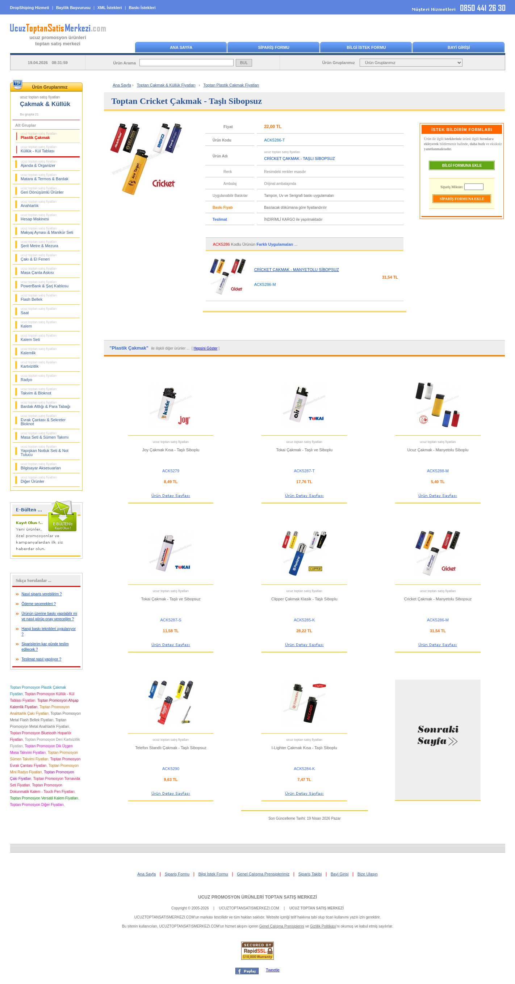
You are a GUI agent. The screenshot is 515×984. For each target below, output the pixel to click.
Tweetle (273, 970)
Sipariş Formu (177, 874)
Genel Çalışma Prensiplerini (281, 926)
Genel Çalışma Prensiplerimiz (263, 874)
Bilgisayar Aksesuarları (41, 466)
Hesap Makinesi (39, 217)
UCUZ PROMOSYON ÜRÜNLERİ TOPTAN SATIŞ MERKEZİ (257, 897)
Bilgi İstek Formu (213, 874)
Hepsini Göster (205, 348)
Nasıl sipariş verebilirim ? (42, 594)
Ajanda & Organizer (39, 164)
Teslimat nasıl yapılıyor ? (42, 659)
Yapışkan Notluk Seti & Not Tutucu (44, 451)
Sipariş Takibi (310, 874)
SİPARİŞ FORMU (273, 47)
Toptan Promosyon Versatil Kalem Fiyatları (44, 798)
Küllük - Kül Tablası (39, 149)
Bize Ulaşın (367, 874)
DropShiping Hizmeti (29, 7)
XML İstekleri (109, 7)
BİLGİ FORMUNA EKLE (462, 166)
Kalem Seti (39, 338)
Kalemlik (39, 351)
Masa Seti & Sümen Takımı (44, 435)
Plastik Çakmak (39, 136)
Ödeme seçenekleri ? (39, 604)
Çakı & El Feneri (39, 257)
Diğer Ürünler (39, 479)
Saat (39, 311)
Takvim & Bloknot (39, 391)
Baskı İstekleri (142, 7)
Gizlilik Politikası (323, 926)
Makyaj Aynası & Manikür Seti (47, 231)
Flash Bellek (39, 297)
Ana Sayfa (122, 85)
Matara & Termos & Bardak (44, 177)
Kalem (39, 324)
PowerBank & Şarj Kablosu (44, 284)
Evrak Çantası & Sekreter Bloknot (43, 420)
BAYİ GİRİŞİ (459, 47)
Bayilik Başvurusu (73, 7)
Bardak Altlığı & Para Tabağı (45, 405)
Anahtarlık (39, 204)
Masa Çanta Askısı (39, 271)
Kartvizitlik (39, 364)
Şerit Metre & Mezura (39, 244)
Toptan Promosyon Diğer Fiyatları (37, 805)
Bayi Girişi (340, 874)
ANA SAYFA (181, 47)
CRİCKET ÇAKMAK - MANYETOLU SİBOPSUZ (296, 269)
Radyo (39, 378)
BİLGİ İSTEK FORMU (366, 47)
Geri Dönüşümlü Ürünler (42, 190)
